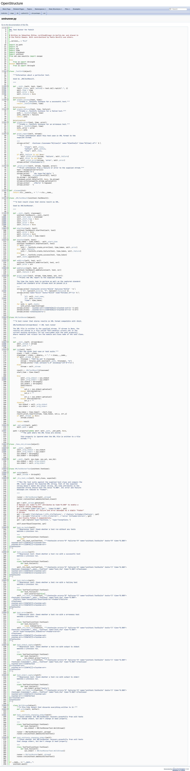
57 (3, 134)
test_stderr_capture (26, 675)
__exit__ (20, 459)
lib (17, 13)
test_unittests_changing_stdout (31, 715)
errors (38, 291)
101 (3, 217)
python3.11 (24, 13)
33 (3, 88)
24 (3, 71)
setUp (19, 473)
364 (3, 715)
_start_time (27, 219)
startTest (21, 228)
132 (3, 276)
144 (3, 298)
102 (3, 219)
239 (3, 478)
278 (3, 552)
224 (3, 450)
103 (3, 221)
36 (3, 94)
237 (3, 474)
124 (3, 261)
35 (3, 92)
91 (3, 198)
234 (3, 469)
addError (20, 261)
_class (25, 88)
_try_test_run (23, 478)
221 (3, 444)
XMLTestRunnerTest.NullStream (50, 751)
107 (3, 228)
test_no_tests (23, 527)
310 (3, 613)
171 (3, 349)
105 (3, 225)
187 (3, 380)
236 (3, 473)
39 (3, 100)
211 (3, 425)
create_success (23, 100)
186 (3, 378)
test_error (21, 613)
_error (24, 92)
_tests (24, 221)
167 (3, 342)
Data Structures (55, 9)
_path (24, 346)
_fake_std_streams (23, 444)
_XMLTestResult (21, 198)
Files (67, 9)
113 (3, 240)
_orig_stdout (31, 378)
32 (3, 86)
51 (3, 122)
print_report (22, 134)
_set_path (21, 425)
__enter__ (21, 448)
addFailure (21, 268)
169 (3, 346)
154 (3, 317)
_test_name (26, 217)
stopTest (20, 240)
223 (3, 448)
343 (3, 675)
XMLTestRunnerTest (23, 469)
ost (44, 13)
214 (3, 431)
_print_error (31, 156)
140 (3, 291)
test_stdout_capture (26, 645)
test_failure (22, 580)
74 (3, 166)
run (18, 349)
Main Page (6, 9)
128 (3, 268)
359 (3, 705)
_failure (25, 94)
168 (3, 344)
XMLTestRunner (21, 317)
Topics (29, 9)
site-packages (36, 13)
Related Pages (18, 9)
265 (3, 527)
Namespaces (40, 9)
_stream (25, 344)
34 (3, 90)
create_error (22, 122)
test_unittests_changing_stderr (31, 738)
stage (12, 13)
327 (3, 645)
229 (3, 459)
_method (38, 88)
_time (24, 90)
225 (3, 452)
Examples (76, 9)
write (23, 709)
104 (3, 223)
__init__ (20, 86)
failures (61, 291)
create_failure (23, 109)
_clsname (36, 175)
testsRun (37, 298)
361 (3, 709)
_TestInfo (19, 71)
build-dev (4, 13)
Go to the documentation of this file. (14, 25)
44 (3, 109)
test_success (22, 552)
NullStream (23, 705)
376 (3, 738)
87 (3, 190)
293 (3, 580)
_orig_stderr (31, 380)
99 (3, 213)
